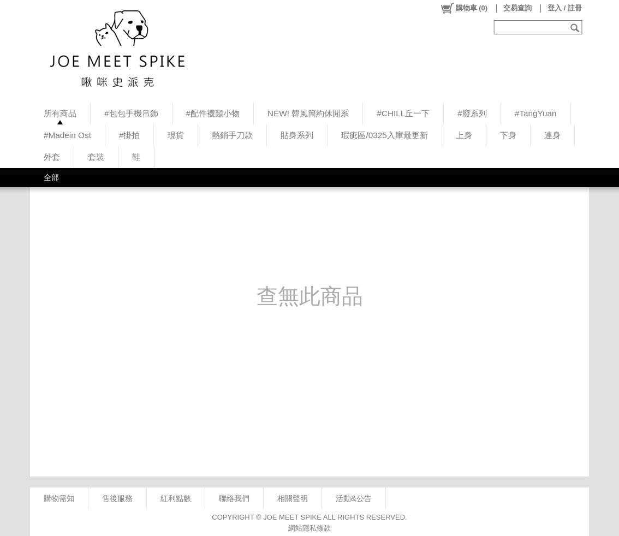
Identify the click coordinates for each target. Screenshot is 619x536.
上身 (464, 135)
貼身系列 (297, 135)
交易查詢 (517, 8)
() (463, 8)
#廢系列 (472, 113)
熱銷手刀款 (232, 135)
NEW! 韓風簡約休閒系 (308, 113)
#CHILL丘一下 (403, 113)
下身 (508, 135)
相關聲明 (292, 498)
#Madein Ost (67, 135)
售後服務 (117, 498)
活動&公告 (354, 498)
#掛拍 (129, 135)
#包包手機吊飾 (131, 113)
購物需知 (59, 498)
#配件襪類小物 (213, 113)
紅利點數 (175, 498)
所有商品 (60, 113)
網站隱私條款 (309, 528)
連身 (552, 135)
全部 (51, 177)
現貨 (176, 135)
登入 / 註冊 (564, 8)
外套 (52, 157)
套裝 (96, 157)
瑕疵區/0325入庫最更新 (384, 135)
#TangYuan (536, 113)
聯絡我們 (234, 498)
